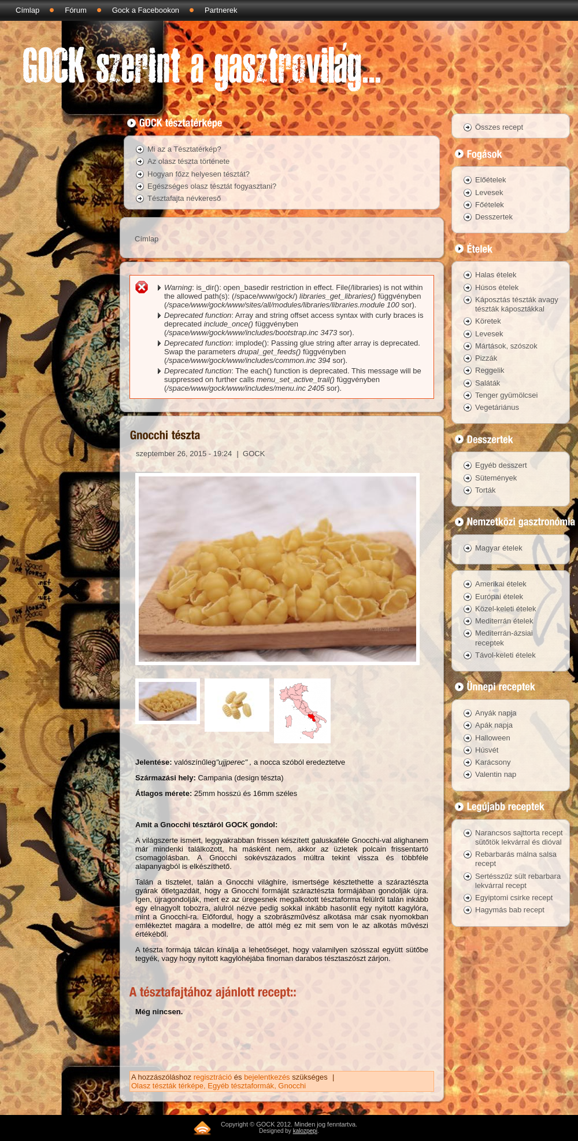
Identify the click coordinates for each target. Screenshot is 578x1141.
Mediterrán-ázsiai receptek (504, 638)
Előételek (490, 179)
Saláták (487, 383)
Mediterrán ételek (504, 621)
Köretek (488, 321)
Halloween (492, 737)
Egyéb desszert (501, 465)
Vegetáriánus (497, 407)
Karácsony (492, 762)
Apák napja (494, 725)
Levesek (489, 192)
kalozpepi (305, 1131)
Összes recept (499, 127)
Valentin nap (495, 774)
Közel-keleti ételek (505, 608)
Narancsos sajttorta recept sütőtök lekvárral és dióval (519, 837)
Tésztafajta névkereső (184, 198)
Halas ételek (496, 274)
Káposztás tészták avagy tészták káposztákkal (516, 304)
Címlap (27, 10)
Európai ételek (499, 596)
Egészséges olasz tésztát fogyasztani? (211, 186)
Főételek (489, 204)
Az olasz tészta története (188, 161)
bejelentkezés (267, 1077)
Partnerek (221, 10)
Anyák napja (496, 713)
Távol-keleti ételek (505, 655)
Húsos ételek (496, 287)
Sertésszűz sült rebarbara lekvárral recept (518, 881)
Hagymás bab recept (509, 909)
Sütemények (496, 478)
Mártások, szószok (506, 346)
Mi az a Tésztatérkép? (184, 149)
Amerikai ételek (501, 583)
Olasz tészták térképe (167, 1085)
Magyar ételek (499, 548)
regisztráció (213, 1077)
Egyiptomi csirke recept (514, 897)
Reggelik (490, 370)
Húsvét (486, 750)
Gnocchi (292, 1085)
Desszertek (494, 216)
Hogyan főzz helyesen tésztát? (198, 174)
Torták (485, 490)
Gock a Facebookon (145, 10)
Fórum (76, 10)
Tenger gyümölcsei (506, 395)
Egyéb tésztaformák (241, 1085)
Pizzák (486, 358)
